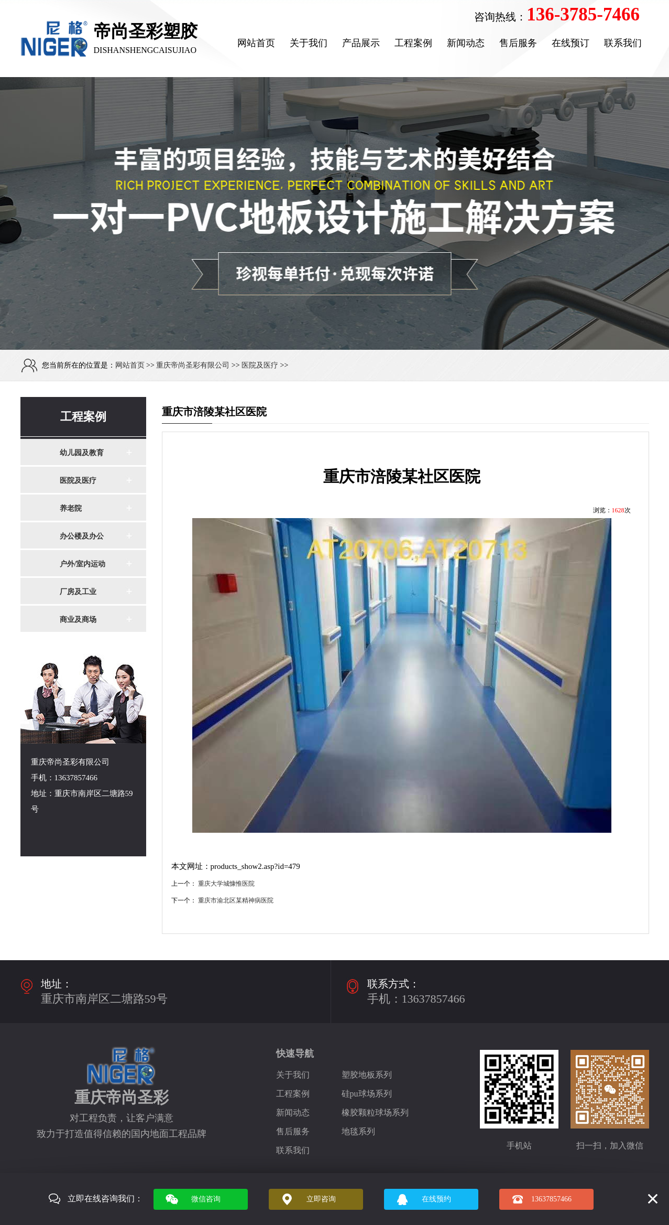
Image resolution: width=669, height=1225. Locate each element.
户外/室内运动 (83, 564)
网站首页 (256, 43)
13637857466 (551, 1199)
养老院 (71, 508)
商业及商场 (78, 620)
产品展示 (361, 43)
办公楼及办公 (82, 536)
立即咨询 (321, 1199)
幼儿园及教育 (82, 453)
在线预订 (570, 43)
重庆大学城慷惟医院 (226, 883)
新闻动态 (466, 43)
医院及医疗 (260, 365)
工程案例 (413, 43)
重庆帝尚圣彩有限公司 (192, 365)
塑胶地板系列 (367, 1074)
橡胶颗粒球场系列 (375, 1112)
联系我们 (623, 43)
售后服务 (518, 43)
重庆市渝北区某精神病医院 (235, 900)
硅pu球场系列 (367, 1093)
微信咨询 (206, 1199)
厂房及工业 (78, 592)
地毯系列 (358, 1131)
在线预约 (436, 1199)
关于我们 (308, 43)
